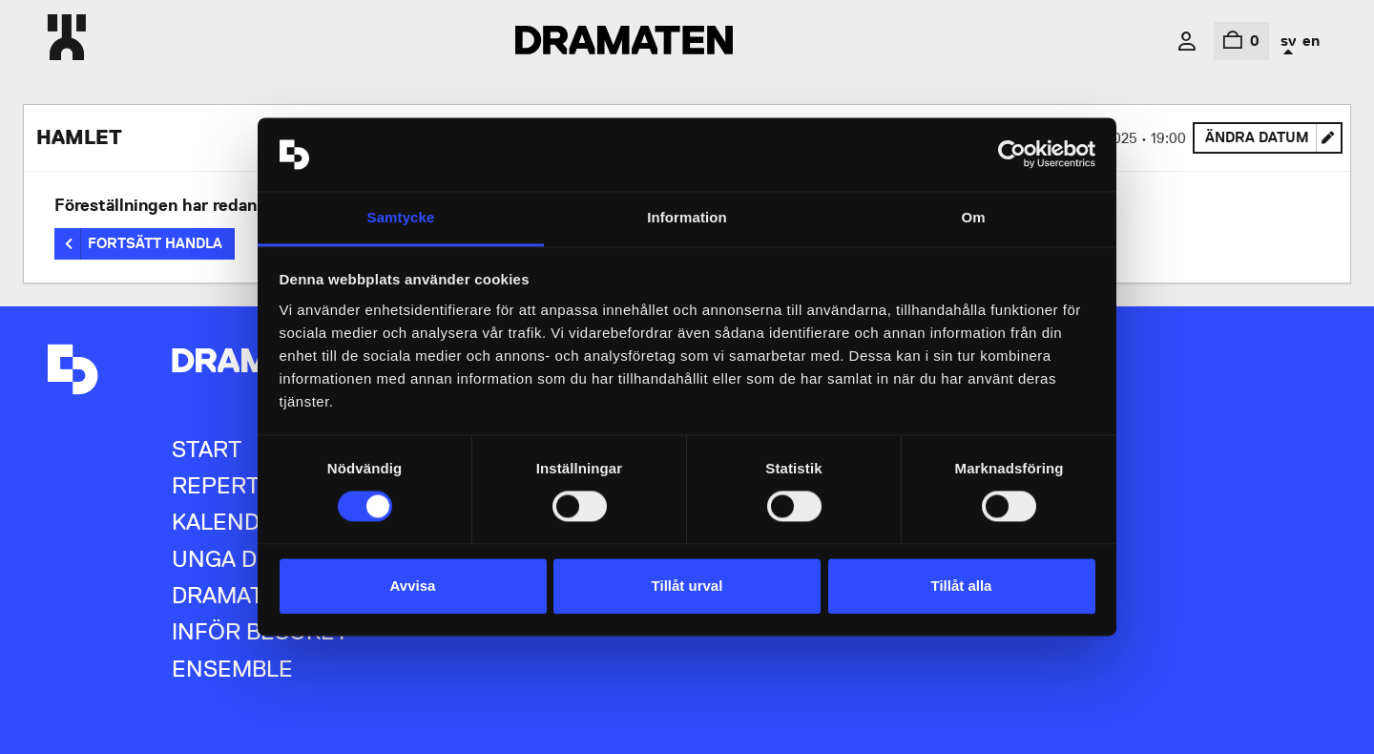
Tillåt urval (687, 585)
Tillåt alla (961, 585)
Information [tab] (687, 217)
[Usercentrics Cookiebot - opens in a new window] (1011, 154)
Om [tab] (973, 217)
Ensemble (232, 668)
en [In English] (1311, 40)
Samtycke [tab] (401, 217)
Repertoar (239, 485)
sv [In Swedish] (1288, 40)
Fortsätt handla (155, 243)
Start (206, 449)
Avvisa (413, 585)
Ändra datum (1274, 141)
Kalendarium (251, 521)
